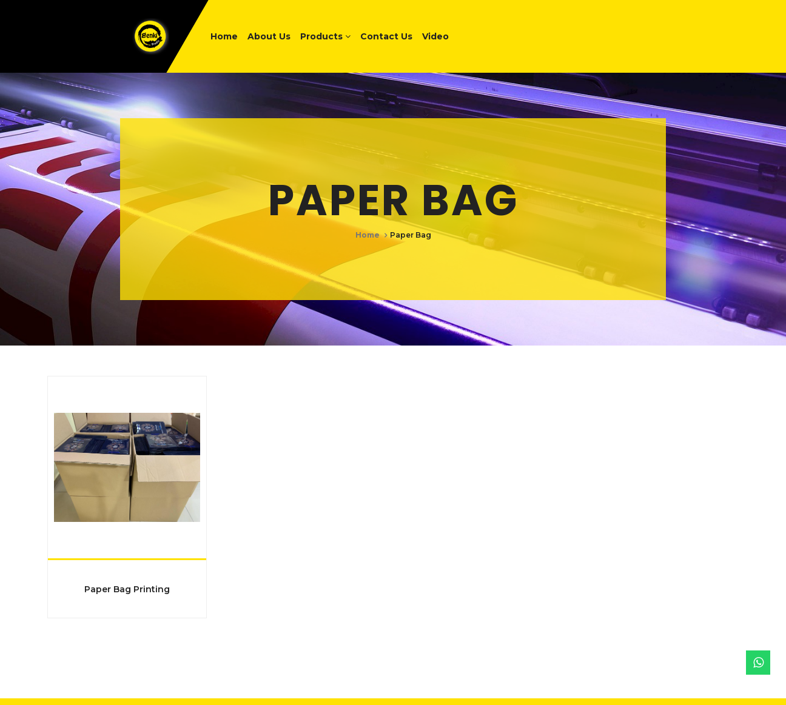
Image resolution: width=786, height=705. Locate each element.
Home (224, 36)
